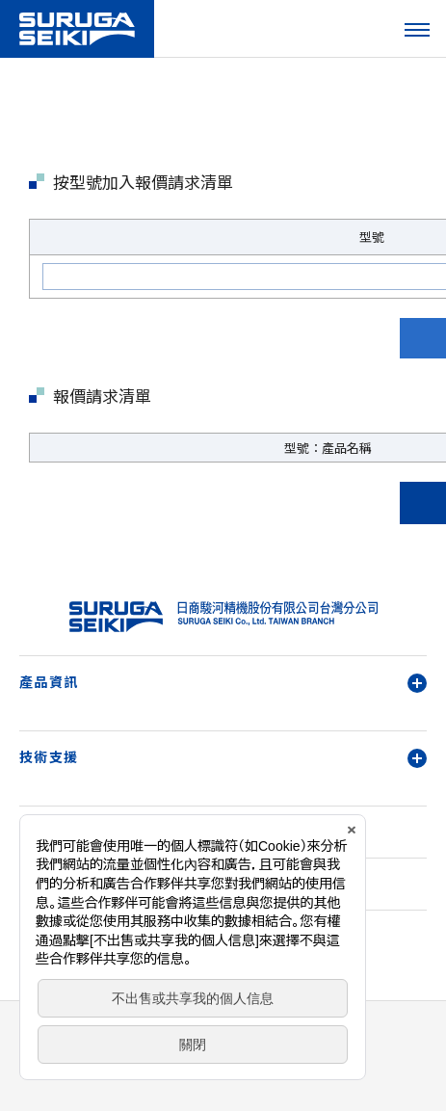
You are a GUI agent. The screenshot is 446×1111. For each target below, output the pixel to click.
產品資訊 (223, 682)
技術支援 (223, 757)
